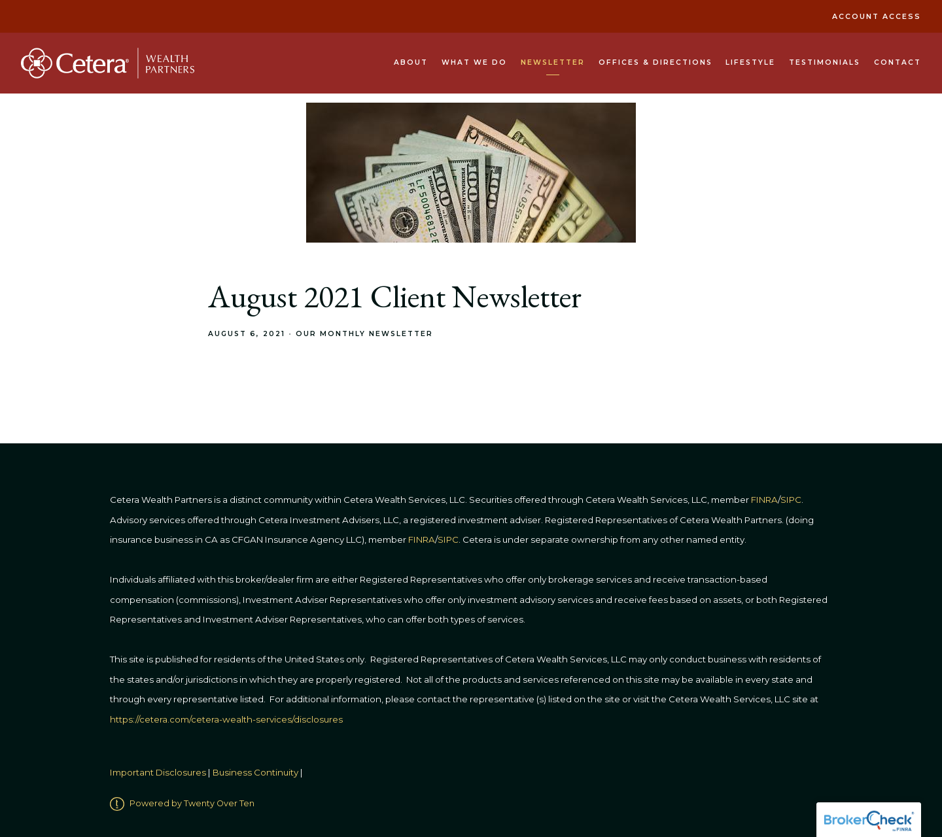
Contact (897, 62)
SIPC (448, 539)
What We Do (474, 62)
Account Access (876, 16)
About (411, 62)
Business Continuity (255, 773)
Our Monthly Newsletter (364, 334)
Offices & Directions (655, 62)
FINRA (421, 539)
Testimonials (824, 62)
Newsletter (553, 62)
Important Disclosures (158, 773)
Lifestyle (750, 62)
